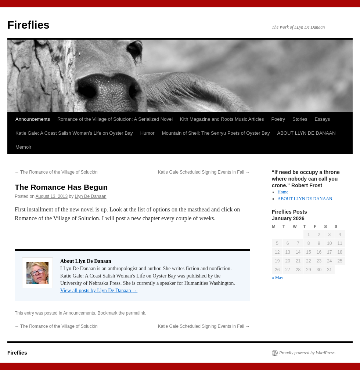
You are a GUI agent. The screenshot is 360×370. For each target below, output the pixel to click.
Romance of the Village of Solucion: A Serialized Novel (115, 119)
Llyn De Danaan (91, 196)
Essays (322, 119)
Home (283, 192)
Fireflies (28, 25)
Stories (299, 119)
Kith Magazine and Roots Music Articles (222, 119)
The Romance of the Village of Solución (56, 172)
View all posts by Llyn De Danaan (98, 290)
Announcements (32, 119)
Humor (147, 133)
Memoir (23, 147)
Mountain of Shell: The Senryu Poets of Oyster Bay (216, 133)
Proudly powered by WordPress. (307, 352)
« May (277, 277)
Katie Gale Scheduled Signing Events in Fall (204, 172)
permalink (135, 313)
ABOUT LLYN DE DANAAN (306, 133)
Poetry (278, 119)
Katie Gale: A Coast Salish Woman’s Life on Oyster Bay (74, 133)
